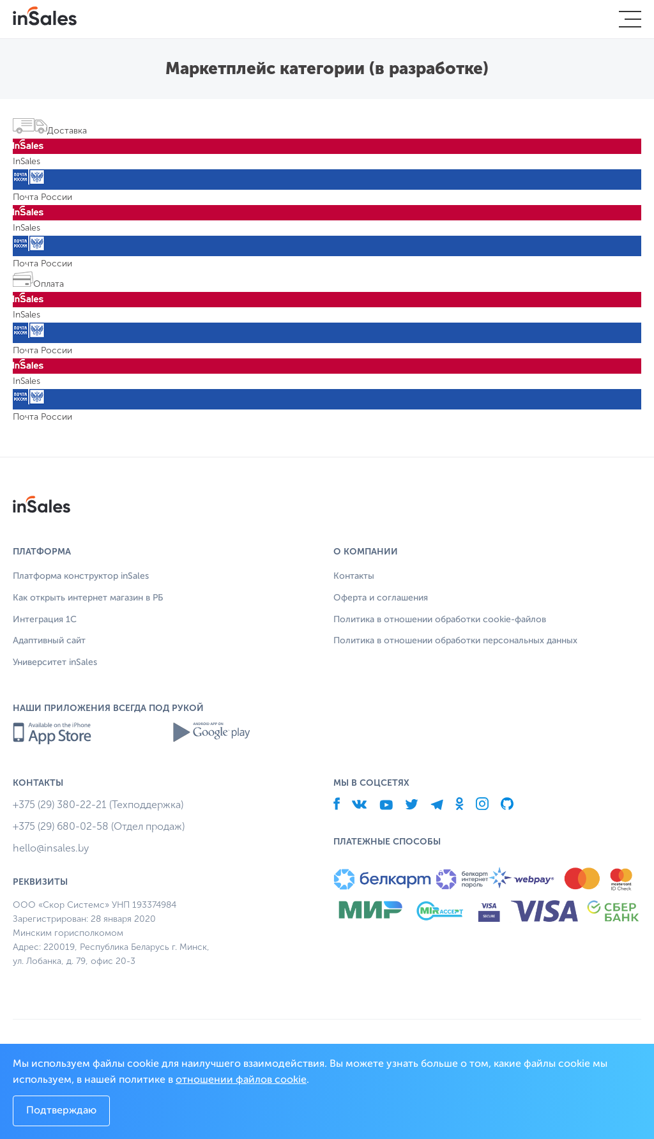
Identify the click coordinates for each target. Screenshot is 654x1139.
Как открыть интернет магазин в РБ (88, 597)
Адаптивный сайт (49, 640)
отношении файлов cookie (241, 1080)
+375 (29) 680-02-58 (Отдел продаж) (99, 826)
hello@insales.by (51, 848)
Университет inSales (55, 662)
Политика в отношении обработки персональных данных (455, 640)
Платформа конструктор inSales (81, 576)
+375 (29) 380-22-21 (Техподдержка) (98, 805)
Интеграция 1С (45, 619)
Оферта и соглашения (380, 597)
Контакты (353, 576)
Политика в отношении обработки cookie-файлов (439, 619)
